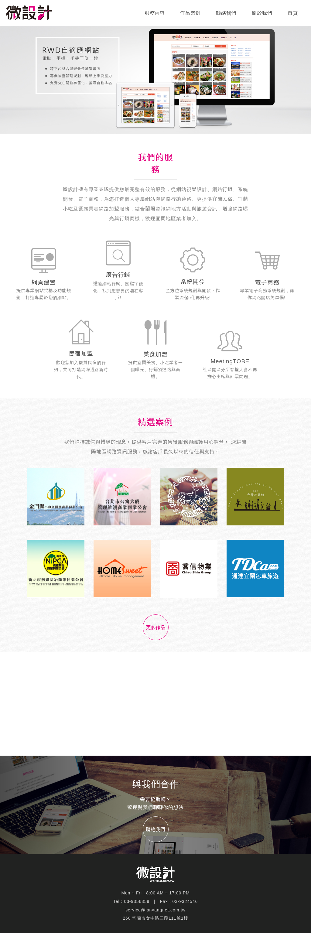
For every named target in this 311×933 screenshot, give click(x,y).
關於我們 (262, 13)
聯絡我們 (226, 13)
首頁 (293, 13)
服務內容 (155, 13)
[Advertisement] (155, 704)
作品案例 (190, 13)
